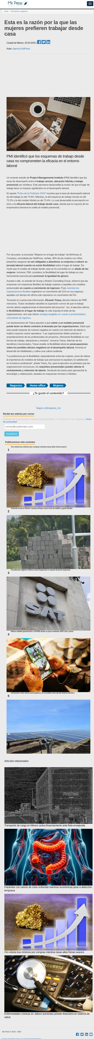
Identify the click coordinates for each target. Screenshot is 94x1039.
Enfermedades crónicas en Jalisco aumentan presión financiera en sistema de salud (48, 987)
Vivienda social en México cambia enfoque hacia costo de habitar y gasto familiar (41, 508)
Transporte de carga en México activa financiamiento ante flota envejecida (48, 797)
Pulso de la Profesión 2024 (31, 193)
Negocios (16, 385)
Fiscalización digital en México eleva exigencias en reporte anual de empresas (40, 570)
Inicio (6, 11)
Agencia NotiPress (21, 48)
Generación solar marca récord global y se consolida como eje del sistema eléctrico (43, 693)
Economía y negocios (19, 11)
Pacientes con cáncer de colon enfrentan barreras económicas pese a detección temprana (48, 860)
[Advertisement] (48, 75)
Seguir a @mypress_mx (48, 408)
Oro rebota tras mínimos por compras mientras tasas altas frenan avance (39, 447)
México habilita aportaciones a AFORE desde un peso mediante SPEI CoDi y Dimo (42, 631)
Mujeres (58, 385)
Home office (37, 385)
